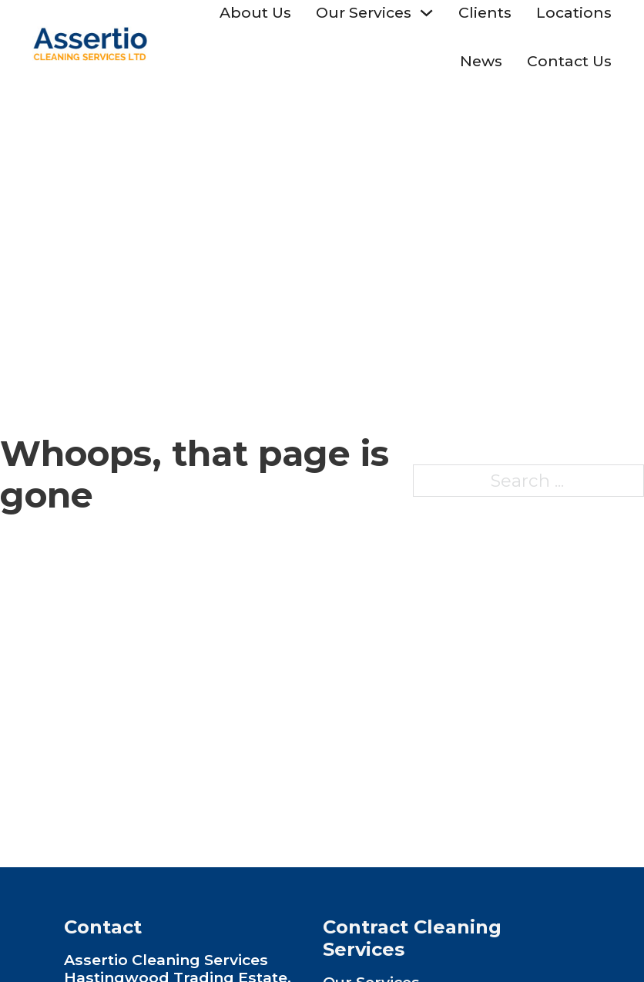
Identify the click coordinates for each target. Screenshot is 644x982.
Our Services (363, 12)
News (481, 61)
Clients (485, 12)
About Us (255, 12)
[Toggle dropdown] (426, 12)
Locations (574, 12)
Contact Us (569, 61)
